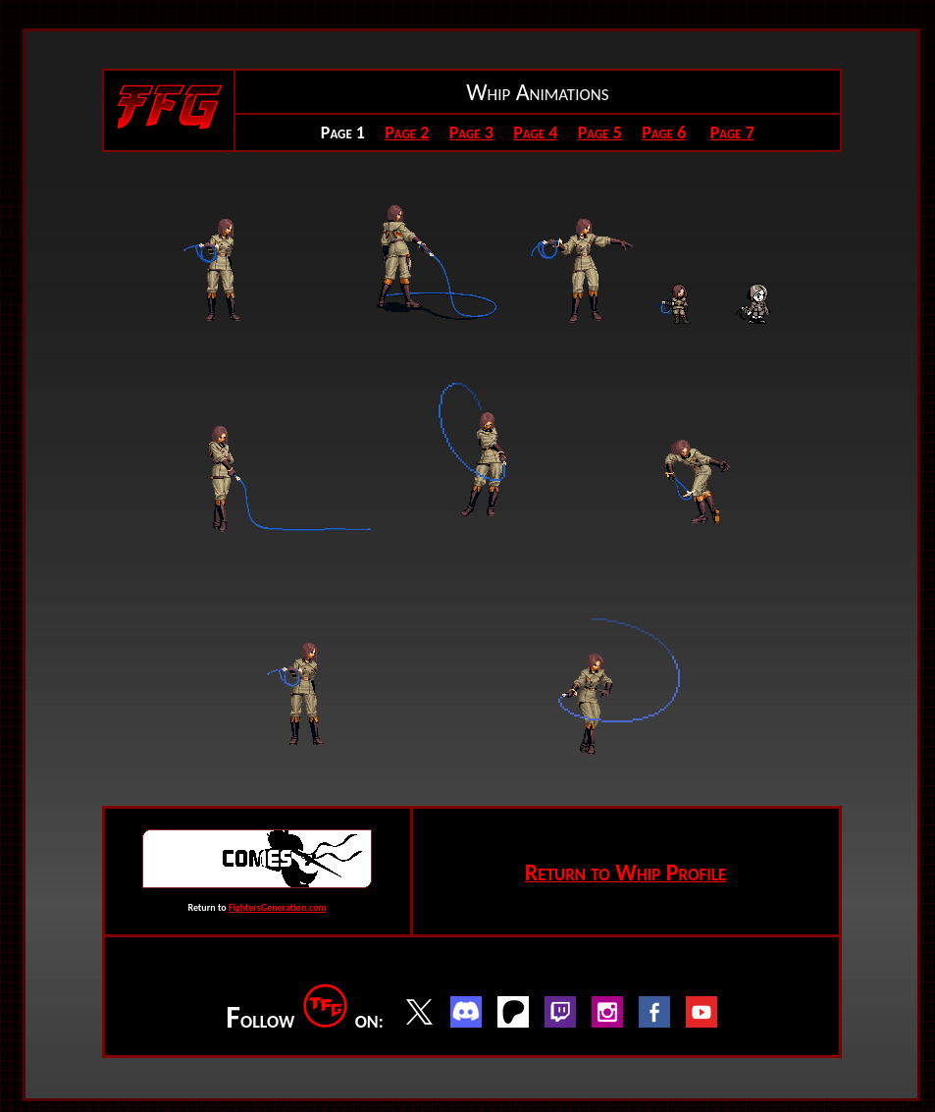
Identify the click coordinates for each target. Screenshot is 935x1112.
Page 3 (471, 132)
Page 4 (535, 132)
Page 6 (664, 132)
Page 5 (600, 132)
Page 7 (732, 132)
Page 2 (407, 132)
